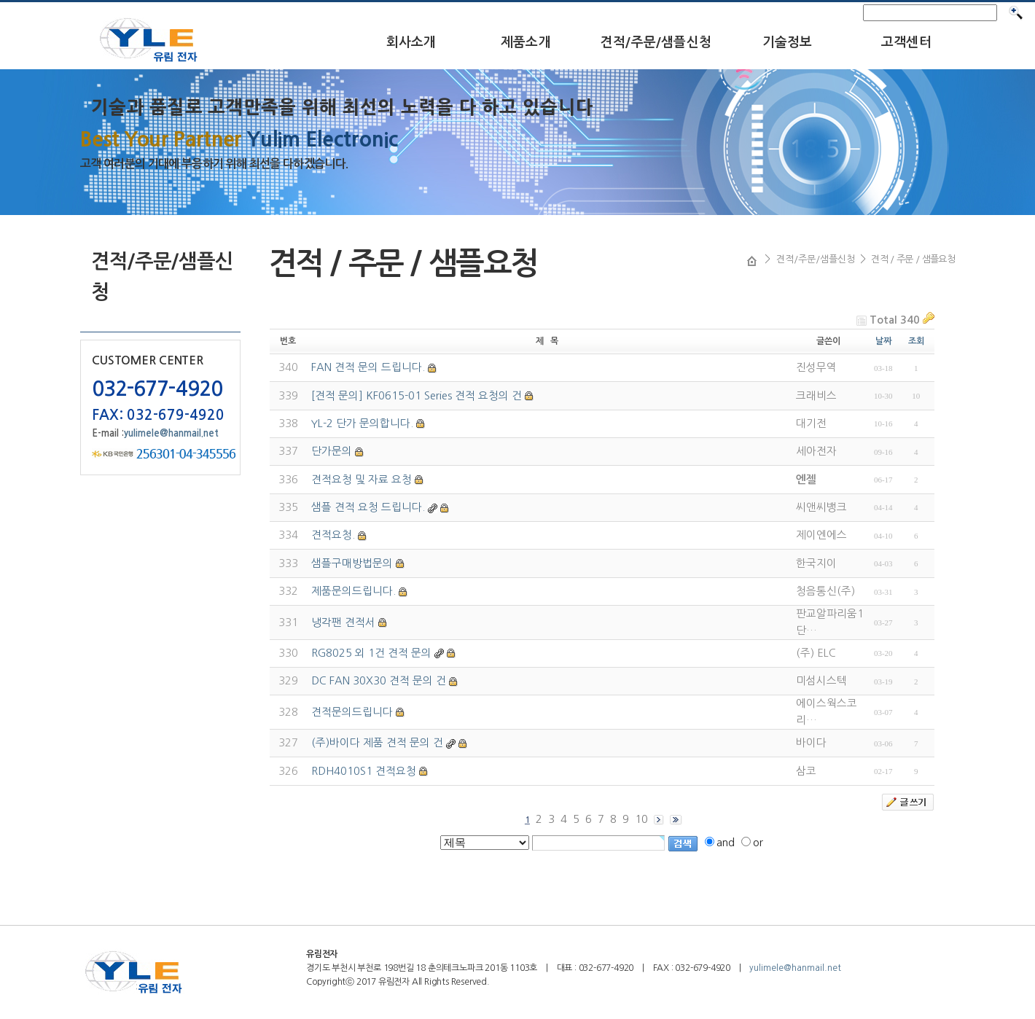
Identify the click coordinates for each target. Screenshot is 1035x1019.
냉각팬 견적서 (343, 622)
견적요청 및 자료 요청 (361, 479)
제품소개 (526, 42)
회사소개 (411, 42)
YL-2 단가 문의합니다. (362, 423)
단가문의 (331, 450)
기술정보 (787, 42)
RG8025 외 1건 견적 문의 (371, 652)
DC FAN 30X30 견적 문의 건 (378, 680)
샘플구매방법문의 (352, 563)
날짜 (883, 341)
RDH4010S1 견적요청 (363, 770)
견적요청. (333, 534)
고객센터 (906, 42)
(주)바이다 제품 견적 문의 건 (377, 742)
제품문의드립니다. (353, 590)
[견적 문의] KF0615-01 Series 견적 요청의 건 (416, 395)
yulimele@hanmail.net (171, 433)
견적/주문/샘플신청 (656, 42)
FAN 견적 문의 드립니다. (368, 367)
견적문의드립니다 (352, 711)
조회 (916, 341)
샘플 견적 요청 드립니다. (368, 506)
